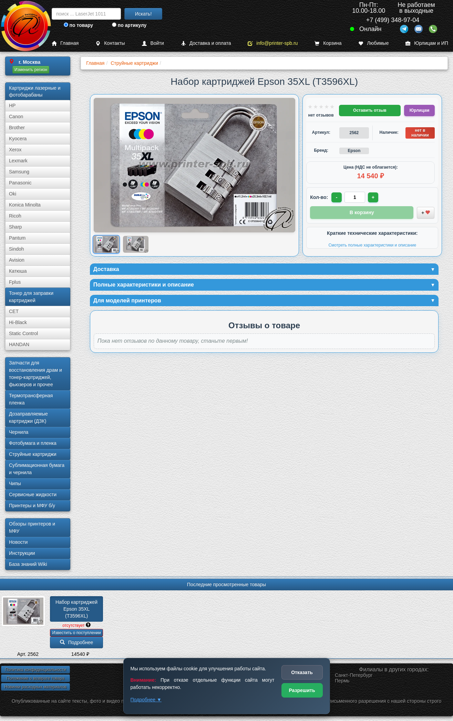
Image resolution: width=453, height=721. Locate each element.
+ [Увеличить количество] (374, 197)
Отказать (302, 672)
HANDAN (19, 344)
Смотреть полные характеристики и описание (372, 244)
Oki (12, 194)
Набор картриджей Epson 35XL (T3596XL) (77, 609)
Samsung (19, 171)
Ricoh (15, 216)
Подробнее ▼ (146, 699)
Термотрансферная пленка (31, 399)
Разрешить (302, 690)
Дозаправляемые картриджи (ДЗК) (28, 417)
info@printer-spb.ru (273, 43)
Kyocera (18, 138)
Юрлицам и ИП (426, 43)
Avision (16, 260)
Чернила (18, 432)
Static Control (23, 333)
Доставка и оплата (206, 43)
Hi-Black (18, 322)
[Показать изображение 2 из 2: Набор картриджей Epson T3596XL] (135, 244)
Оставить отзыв (369, 110)
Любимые (373, 43)
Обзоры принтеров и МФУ (32, 527)
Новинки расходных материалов (35, 686)
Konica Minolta (25, 205)
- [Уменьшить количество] (337, 197)
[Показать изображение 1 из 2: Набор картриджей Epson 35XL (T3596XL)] (106, 244)
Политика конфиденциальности (35, 669)
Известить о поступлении (76, 632)
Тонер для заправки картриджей (31, 296)
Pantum (17, 238)
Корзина (328, 43)
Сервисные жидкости (32, 494)
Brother (17, 127)
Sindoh (16, 249)
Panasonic (20, 183)
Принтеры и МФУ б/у (32, 505)
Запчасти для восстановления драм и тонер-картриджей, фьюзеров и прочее (35, 373)
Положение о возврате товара (35, 678)
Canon (16, 116)
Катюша (18, 271)
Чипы (15, 483)
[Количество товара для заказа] (355, 197)
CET (14, 311)
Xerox (15, 149)
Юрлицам (419, 110)
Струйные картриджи (32, 454)
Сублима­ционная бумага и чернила (36, 468)
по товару (78, 25)
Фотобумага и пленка (32, 443)
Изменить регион (30, 69)
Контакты (110, 43)
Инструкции (22, 553)
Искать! (143, 14)
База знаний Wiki (28, 564)
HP (12, 105)
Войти (153, 43)
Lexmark (18, 160)
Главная (65, 43)
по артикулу (129, 25)
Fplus (15, 282)
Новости (18, 542)
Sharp (15, 227)
